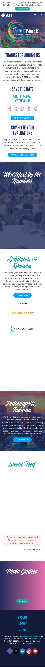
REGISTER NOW (22, 9)
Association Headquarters (31, 636)
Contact (22, 624)
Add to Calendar (22, 118)
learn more (22, 295)
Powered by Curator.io (33, 549)
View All (22, 601)
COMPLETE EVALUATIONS (22, 154)
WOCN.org (22, 617)
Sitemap (23, 630)
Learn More (22, 439)
